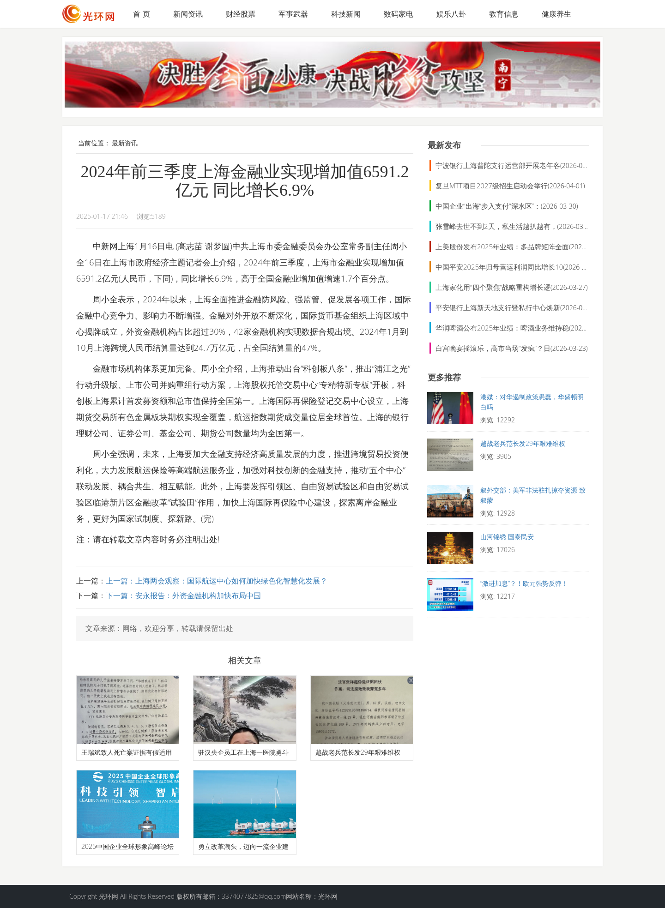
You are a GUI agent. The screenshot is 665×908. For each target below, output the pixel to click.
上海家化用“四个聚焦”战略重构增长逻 (492, 287)
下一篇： (120, 595)
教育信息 (504, 14)
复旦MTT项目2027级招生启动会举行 (491, 185)
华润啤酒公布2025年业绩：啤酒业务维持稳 (502, 327)
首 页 (141, 14)
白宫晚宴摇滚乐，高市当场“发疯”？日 (492, 348)
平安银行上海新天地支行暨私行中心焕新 (497, 307)
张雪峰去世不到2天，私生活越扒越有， (496, 226)
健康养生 (556, 14)
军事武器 (293, 14)
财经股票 (240, 14)
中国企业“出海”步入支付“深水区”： (488, 205)
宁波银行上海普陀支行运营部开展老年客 (497, 165)
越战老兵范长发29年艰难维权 (357, 752)
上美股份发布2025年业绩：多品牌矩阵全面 (502, 246)
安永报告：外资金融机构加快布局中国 (198, 595)
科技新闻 (346, 14)
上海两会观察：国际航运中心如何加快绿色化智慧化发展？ (231, 581)
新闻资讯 (188, 14)
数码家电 (398, 14)
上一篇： (120, 581)
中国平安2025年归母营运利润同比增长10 (499, 266)
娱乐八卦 (451, 14)
